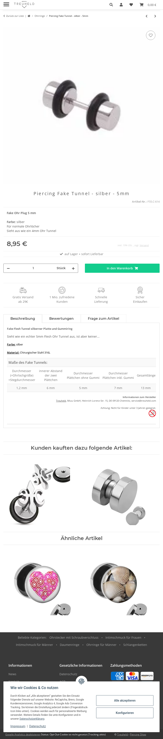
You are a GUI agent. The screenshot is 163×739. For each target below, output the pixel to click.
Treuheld (61, 400)
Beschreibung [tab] (22, 319)
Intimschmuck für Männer (34, 645)
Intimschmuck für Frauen (123, 637)
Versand (144, 245)
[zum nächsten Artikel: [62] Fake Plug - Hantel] (155, 16)
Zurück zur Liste (15, 15)
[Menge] (33, 268)
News (12, 674)
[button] (111, 4)
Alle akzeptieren (124, 700)
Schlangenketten (135, 645)
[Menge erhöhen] (73, 268)
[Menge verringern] (8, 268)
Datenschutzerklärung (32, 718)
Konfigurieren (125, 713)
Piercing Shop (138, 734)
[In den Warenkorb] (6, 25)
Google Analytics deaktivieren (22, 734)
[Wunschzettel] (131, 4)
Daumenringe (69, 645)
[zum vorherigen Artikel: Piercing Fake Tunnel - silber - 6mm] (146, 16)
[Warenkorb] (148, 4)
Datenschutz (37, 726)
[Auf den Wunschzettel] (150, 35)
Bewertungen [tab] (61, 319)
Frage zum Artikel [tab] (103, 319)
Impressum (17, 726)
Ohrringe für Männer (101, 645)
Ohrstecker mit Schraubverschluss (73, 637)
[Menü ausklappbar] (6, 2)
